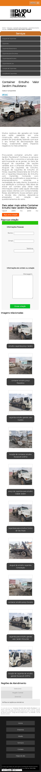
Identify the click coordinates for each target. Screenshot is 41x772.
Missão (20, 736)
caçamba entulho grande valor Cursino (20, 418)
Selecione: (18, 689)
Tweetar (5, 95)
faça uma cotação (10, 215)
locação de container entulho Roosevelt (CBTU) (20, 455)
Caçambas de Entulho (9, 58)
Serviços (20, 33)
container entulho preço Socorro (20, 602)
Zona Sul (18, 697)
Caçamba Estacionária (9, 48)
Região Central (17, 693)
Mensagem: (22, 285)
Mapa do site (20, 756)
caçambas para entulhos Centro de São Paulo (20, 529)
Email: (21, 241)
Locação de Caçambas (9, 68)
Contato (21, 749)
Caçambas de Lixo (8, 63)
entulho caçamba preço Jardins (20, 346)
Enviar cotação (20, 306)
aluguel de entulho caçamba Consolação (20, 566)
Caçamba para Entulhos (10, 53)
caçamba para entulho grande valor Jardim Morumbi (20, 638)
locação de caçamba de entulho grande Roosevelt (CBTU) (20, 675)
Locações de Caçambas (9, 73)
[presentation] (20, 260)
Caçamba (5, 43)
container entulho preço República (20, 382)
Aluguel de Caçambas (9, 38)
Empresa (20, 730)
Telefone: (24, 250)
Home (20, 723)
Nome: (21, 233)
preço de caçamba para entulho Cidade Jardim (20, 492)
